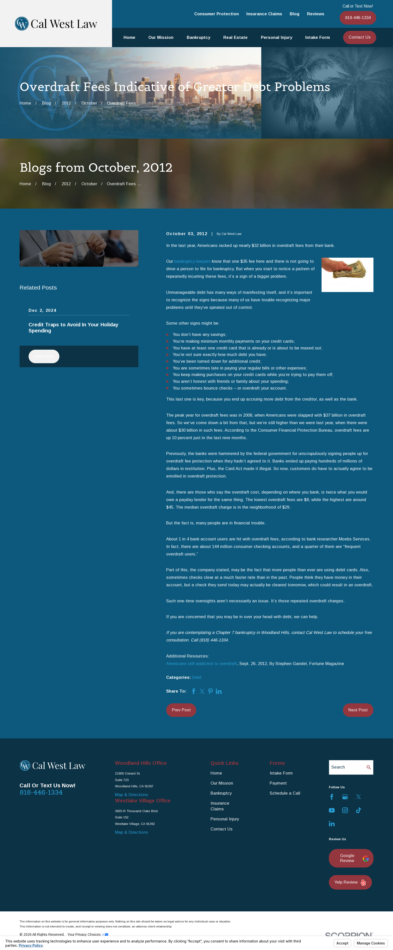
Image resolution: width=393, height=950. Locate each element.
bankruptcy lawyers (192, 261)
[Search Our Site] (369, 767)
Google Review (354, 858)
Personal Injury (225, 819)
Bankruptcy (221, 793)
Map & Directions (131, 794)
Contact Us (360, 37)
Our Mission (222, 783)
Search (338, 767)
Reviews (315, 14)
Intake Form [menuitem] (317, 37)
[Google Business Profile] (345, 797)
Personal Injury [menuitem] (276, 37)
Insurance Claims (264, 14)
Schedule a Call (285, 793)
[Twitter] (358, 797)
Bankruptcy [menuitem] (198, 37)
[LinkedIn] (332, 823)
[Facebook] (332, 797)
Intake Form (281, 773)
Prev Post (181, 710)
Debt (197, 677)
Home (216, 773)
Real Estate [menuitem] (235, 37)
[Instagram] (345, 810)
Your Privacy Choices (87, 934)
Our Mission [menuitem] (160, 37)
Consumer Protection (216, 14)
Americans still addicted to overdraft (201, 663)
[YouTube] (332, 810)
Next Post (358, 710)
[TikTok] (358, 810)
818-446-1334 (358, 17)
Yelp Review (350, 883)
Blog (295, 14)
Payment (278, 783)
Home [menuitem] (129, 37)
